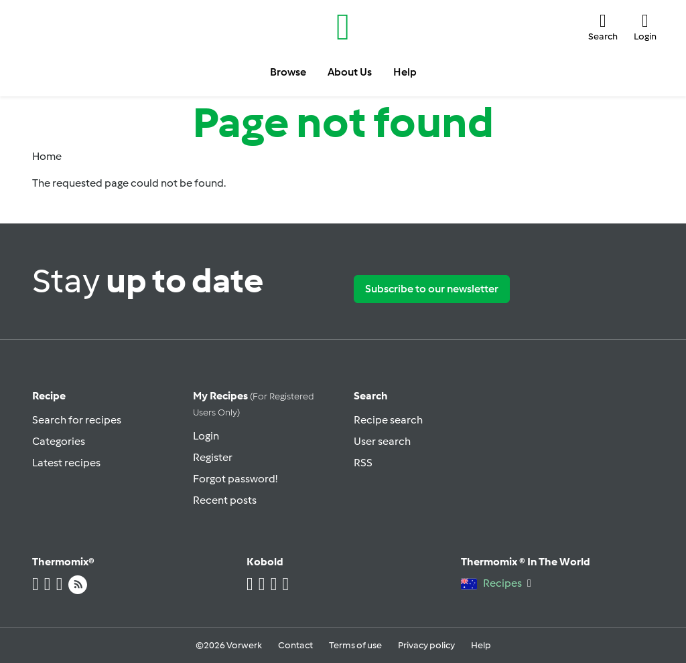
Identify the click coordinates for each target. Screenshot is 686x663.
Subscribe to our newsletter (431, 288)
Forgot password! (235, 478)
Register (212, 457)
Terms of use (355, 645)
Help (481, 645)
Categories (58, 441)
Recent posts (225, 500)
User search (382, 441)
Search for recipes (76, 419)
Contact (295, 645)
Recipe (49, 395)
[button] (603, 27)
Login (206, 436)
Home (47, 156)
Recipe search (388, 419)
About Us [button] (350, 72)
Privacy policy (426, 645)
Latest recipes (66, 462)
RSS (363, 462)
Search (371, 395)
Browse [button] (288, 72)
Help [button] (405, 72)
